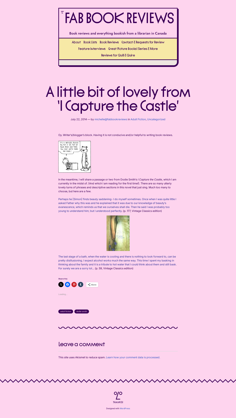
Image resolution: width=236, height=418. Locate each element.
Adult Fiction (138, 119)
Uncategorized (156, 119)
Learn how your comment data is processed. (133, 357)
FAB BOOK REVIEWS (119, 18)
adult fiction (65, 311)
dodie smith (81, 311)
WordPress (125, 408)
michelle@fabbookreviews (111, 119)
